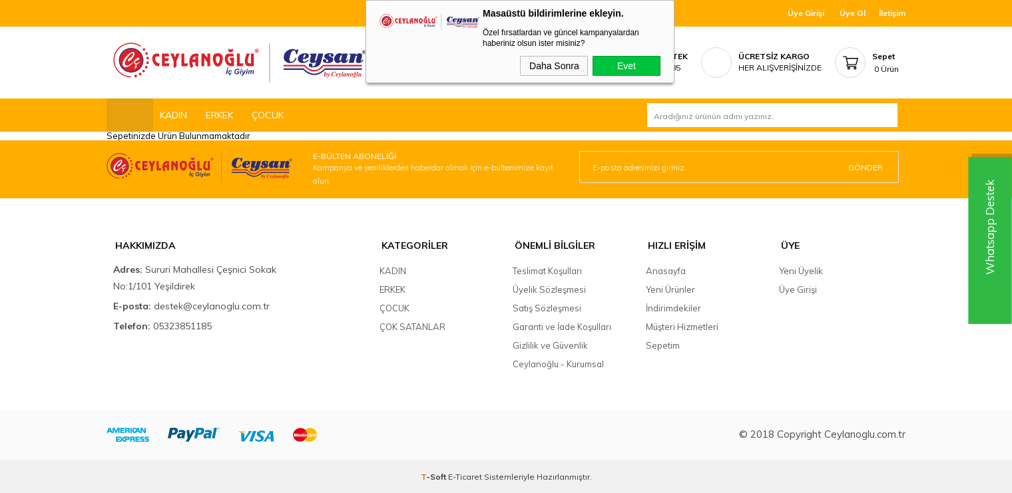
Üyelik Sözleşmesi (549, 288)
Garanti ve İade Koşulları (562, 326)
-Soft (434, 476)
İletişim (892, 13)
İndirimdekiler (673, 307)
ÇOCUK (268, 115)
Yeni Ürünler (670, 288)
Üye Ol (853, 13)
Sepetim (663, 344)
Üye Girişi (806, 13)
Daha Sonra (554, 66)
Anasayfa (666, 270)
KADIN (173, 115)
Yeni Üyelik (801, 270)
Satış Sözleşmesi (547, 307)
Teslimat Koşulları (547, 270)
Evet (626, 66)
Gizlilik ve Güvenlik (550, 344)
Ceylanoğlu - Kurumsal (558, 363)
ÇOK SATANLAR (412, 326)
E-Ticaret (465, 476)
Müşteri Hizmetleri (682, 326)
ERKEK (219, 115)
